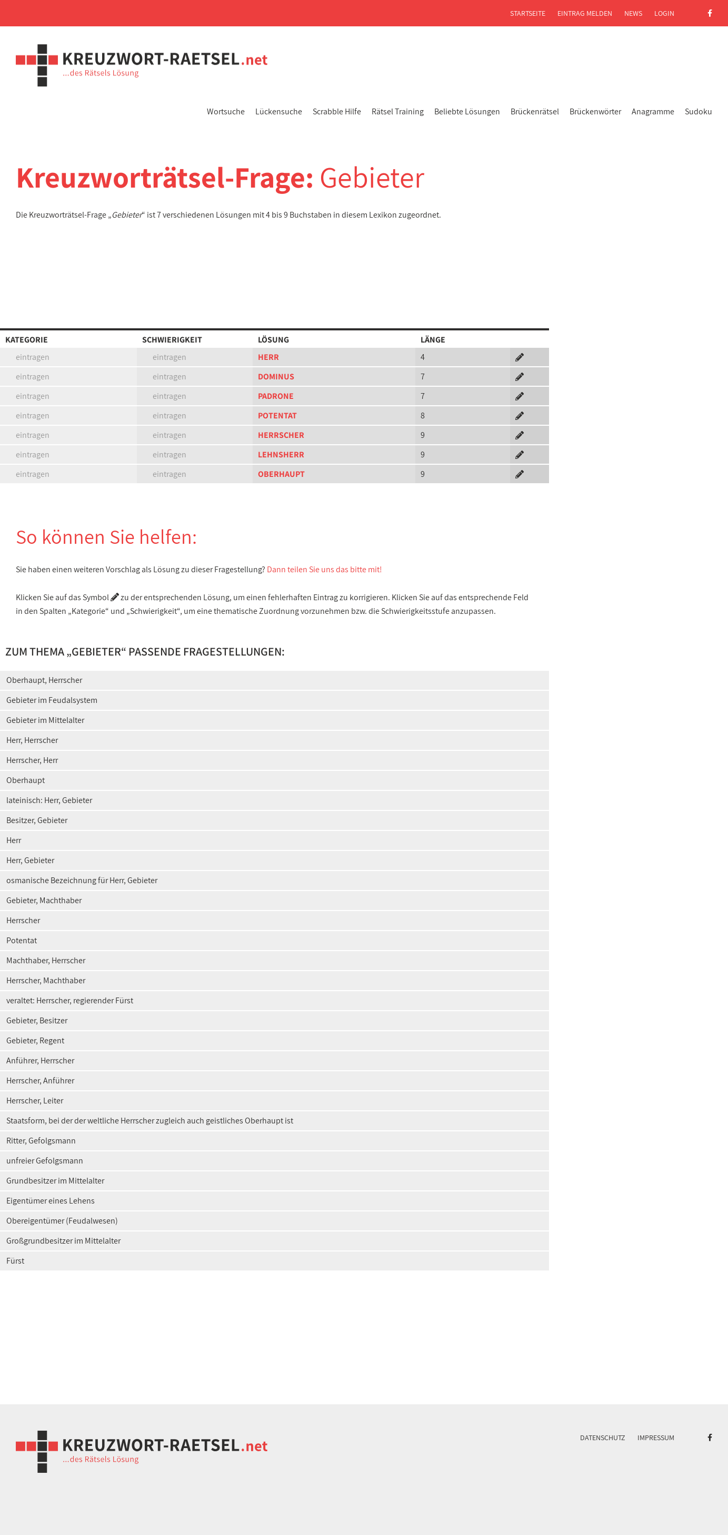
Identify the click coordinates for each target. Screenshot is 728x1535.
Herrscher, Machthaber (45, 980)
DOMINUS (276, 376)
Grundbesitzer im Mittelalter (55, 1180)
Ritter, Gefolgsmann (41, 1140)
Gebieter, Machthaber (44, 900)
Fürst (15, 1260)
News (633, 13)
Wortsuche (226, 111)
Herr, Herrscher (32, 740)
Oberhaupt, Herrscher (44, 680)
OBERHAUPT (281, 474)
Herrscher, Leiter (34, 1100)
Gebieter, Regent (35, 1040)
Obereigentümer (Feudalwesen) (62, 1220)
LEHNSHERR (281, 454)
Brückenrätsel (535, 111)
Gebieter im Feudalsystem (51, 700)
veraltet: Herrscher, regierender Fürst (69, 1000)
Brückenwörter (595, 111)
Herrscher (23, 920)
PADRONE (276, 396)
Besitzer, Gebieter (36, 820)
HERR (268, 357)
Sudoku (698, 111)
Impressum (655, 1437)
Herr (13, 840)
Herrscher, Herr (32, 760)
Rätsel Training (398, 111)
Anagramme (653, 111)
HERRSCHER (281, 435)
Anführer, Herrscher (40, 1060)
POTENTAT (277, 415)
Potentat (21, 940)
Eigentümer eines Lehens (50, 1200)
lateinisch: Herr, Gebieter (49, 800)
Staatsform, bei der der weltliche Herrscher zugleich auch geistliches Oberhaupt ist (149, 1120)
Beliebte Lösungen (467, 111)
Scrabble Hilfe (337, 111)
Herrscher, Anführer (40, 1080)
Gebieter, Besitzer (36, 1020)
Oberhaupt (25, 780)
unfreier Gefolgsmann (44, 1160)
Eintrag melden (584, 13)
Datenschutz (602, 1437)
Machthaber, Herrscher (45, 960)
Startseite (527, 13)
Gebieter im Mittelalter (45, 720)
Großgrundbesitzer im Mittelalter (63, 1240)
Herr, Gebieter (30, 860)
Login (664, 13)
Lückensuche (278, 111)
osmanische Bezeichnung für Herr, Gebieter (81, 880)
